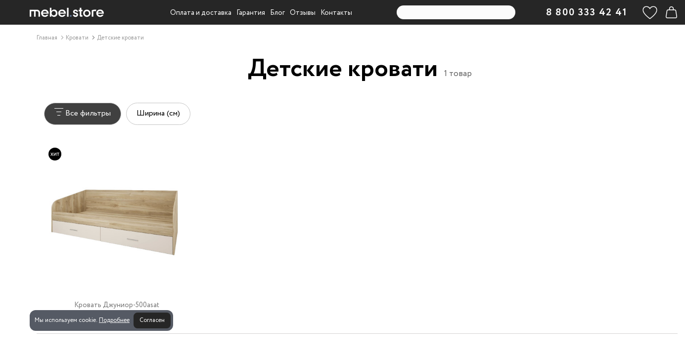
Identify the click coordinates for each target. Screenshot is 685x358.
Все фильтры (82, 113)
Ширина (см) (158, 113)
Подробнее (114, 320)
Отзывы (303, 13)
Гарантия (250, 13)
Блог (277, 13)
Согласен (152, 320)
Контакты (336, 13)
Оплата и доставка (200, 13)
